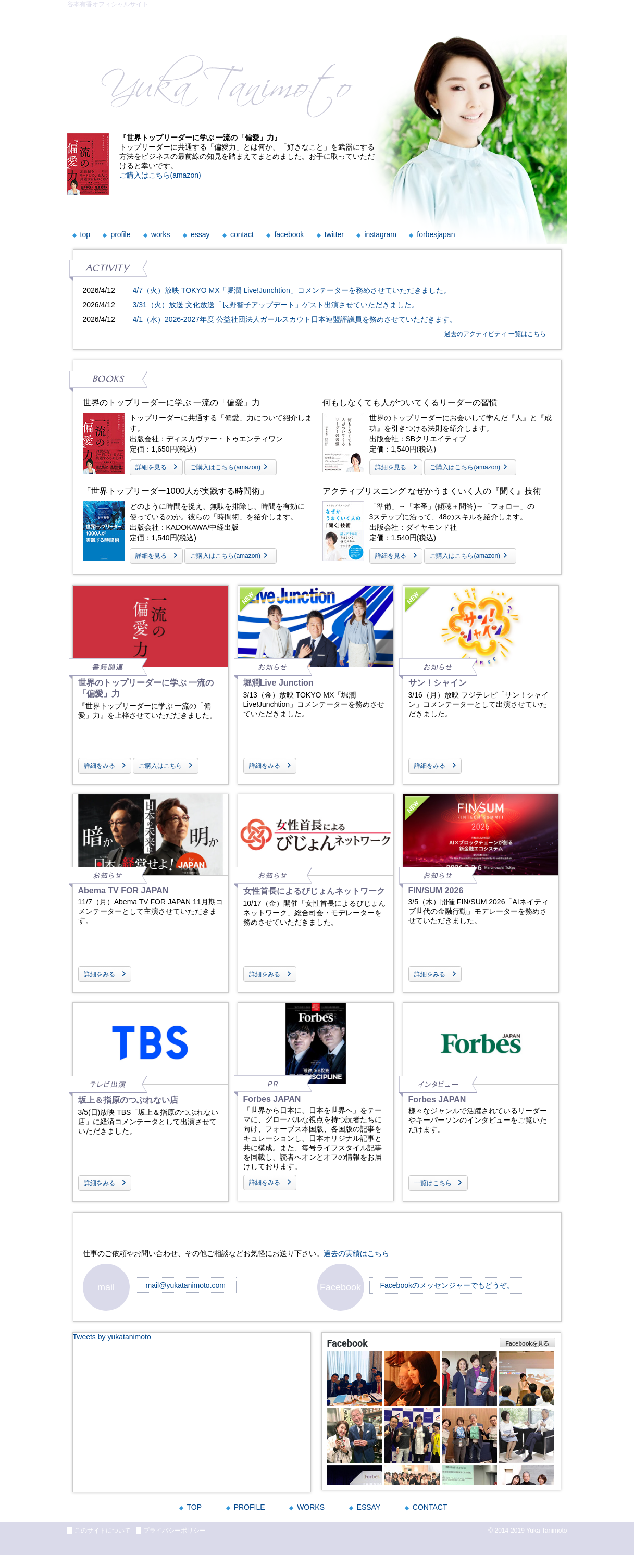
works (160, 234)
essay (200, 234)
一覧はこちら (433, 1183)
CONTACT (430, 1507)
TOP (194, 1507)
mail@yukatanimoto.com (186, 1285)
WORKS (311, 1507)
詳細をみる (99, 765)
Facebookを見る (527, 1343)
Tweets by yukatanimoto (112, 1337)
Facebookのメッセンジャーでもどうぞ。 (447, 1285)
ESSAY (369, 1507)
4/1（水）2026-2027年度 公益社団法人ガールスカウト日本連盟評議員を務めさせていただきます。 (295, 319)
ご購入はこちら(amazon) (160, 175)
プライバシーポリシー (174, 1530)
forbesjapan (436, 234)
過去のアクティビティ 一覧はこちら (495, 334)
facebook (289, 234)
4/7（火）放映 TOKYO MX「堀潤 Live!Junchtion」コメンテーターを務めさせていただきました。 (292, 290)
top (85, 234)
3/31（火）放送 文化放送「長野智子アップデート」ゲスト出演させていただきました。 (276, 305)
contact (242, 234)
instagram (380, 234)
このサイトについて (102, 1530)
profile (120, 234)
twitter (334, 234)
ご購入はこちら (160, 765)
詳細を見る (151, 467)
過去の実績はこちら (356, 1253)
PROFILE (249, 1507)
